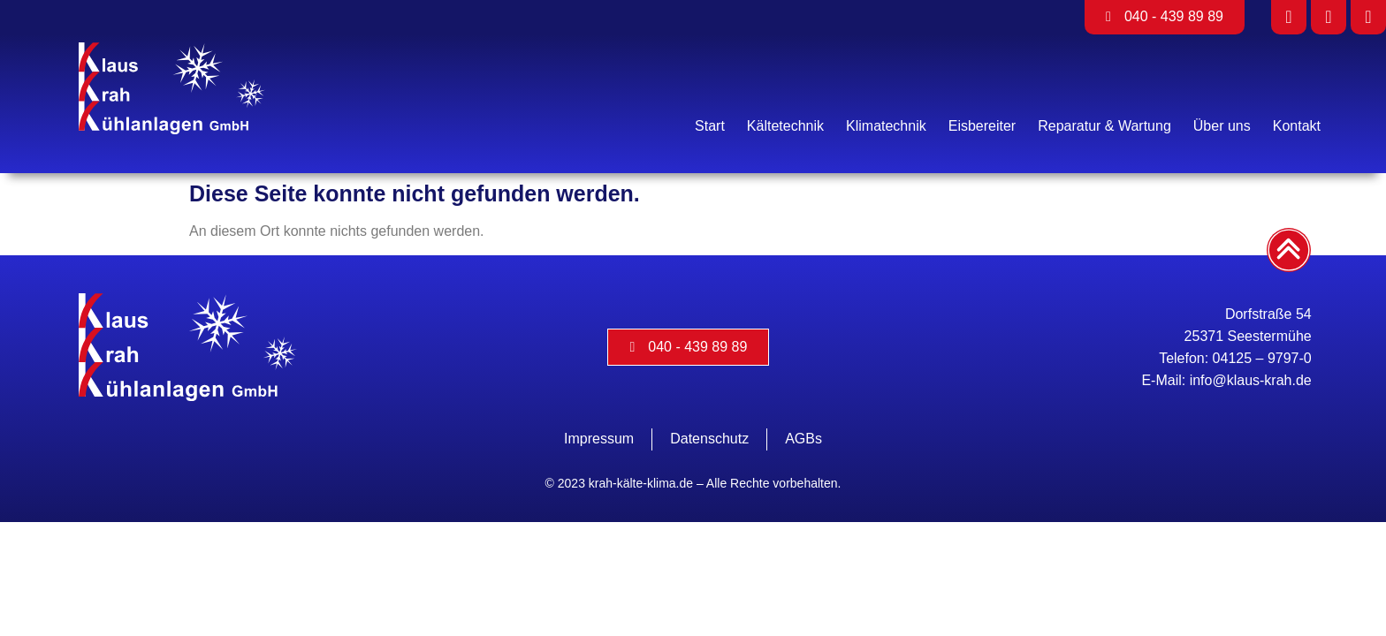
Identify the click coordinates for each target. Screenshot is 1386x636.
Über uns (1222, 125)
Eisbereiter (982, 125)
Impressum (599, 438)
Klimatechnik (886, 125)
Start (710, 125)
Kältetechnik (785, 125)
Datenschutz (709, 438)
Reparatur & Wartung (1104, 125)
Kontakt (1297, 125)
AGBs (803, 438)
